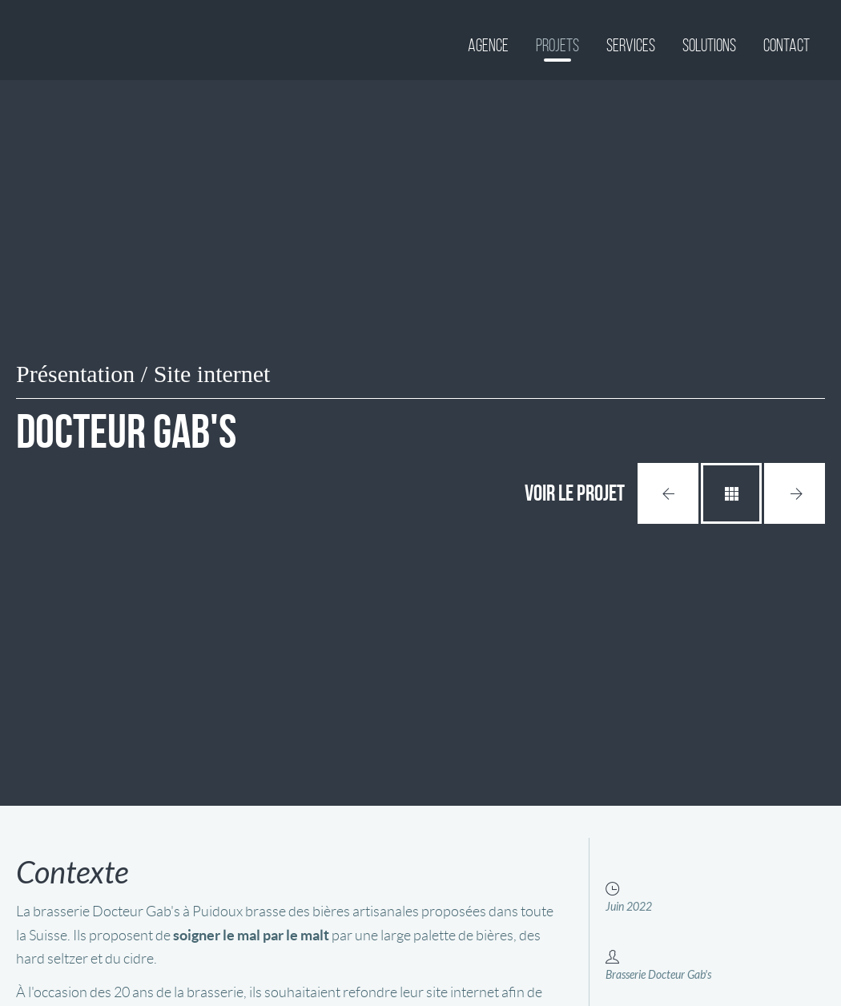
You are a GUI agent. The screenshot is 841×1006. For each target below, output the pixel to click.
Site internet (212, 373)
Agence (488, 45)
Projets (557, 45)
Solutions (709, 45)
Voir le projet (575, 493)
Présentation (75, 373)
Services (630, 45)
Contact (786, 45)
